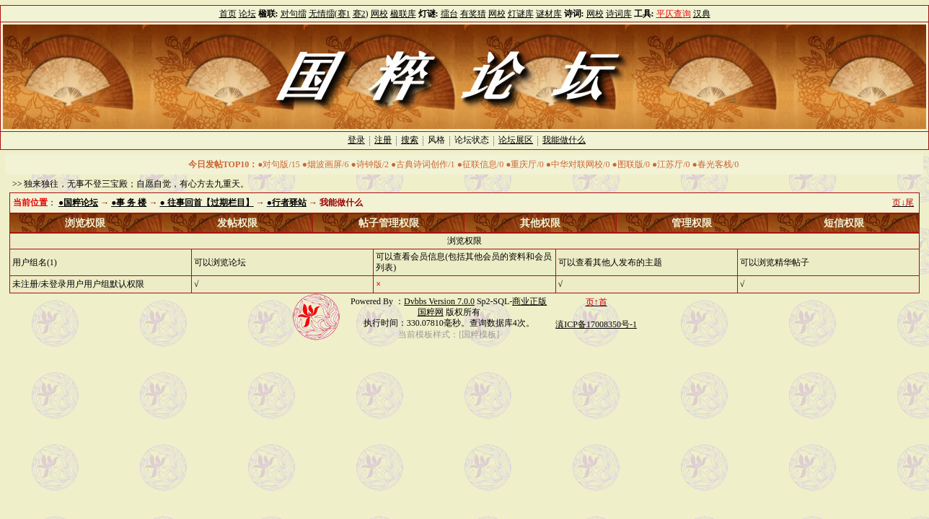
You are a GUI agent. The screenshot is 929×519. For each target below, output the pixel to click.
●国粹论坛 (78, 203)
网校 (379, 14)
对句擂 (294, 14)
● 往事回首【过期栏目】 (206, 203)
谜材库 (549, 14)
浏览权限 (85, 223)
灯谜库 (521, 14)
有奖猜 (473, 14)
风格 (436, 140)
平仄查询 (673, 14)
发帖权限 (237, 223)
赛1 (344, 14)
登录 (356, 140)
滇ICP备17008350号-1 (596, 324)
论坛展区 (515, 140)
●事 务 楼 (128, 203)
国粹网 (431, 312)
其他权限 (540, 223)
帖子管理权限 (388, 223)
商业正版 (529, 301)
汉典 (701, 14)
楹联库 (403, 14)
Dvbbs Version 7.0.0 (439, 301)
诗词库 (619, 14)
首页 (228, 14)
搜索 (409, 140)
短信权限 (844, 223)
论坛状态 (471, 140)
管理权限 (692, 223)
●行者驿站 (287, 203)
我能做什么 (564, 140)
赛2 (359, 14)
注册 (383, 140)
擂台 (449, 14)
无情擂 (322, 14)
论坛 (247, 14)
